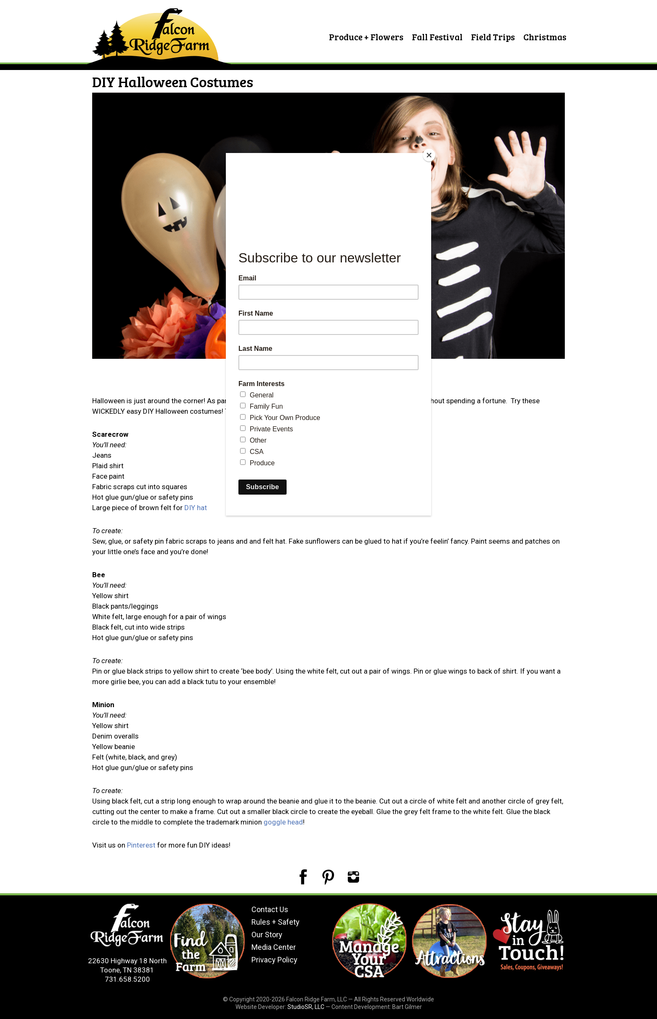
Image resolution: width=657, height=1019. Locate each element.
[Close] (429, 155)
